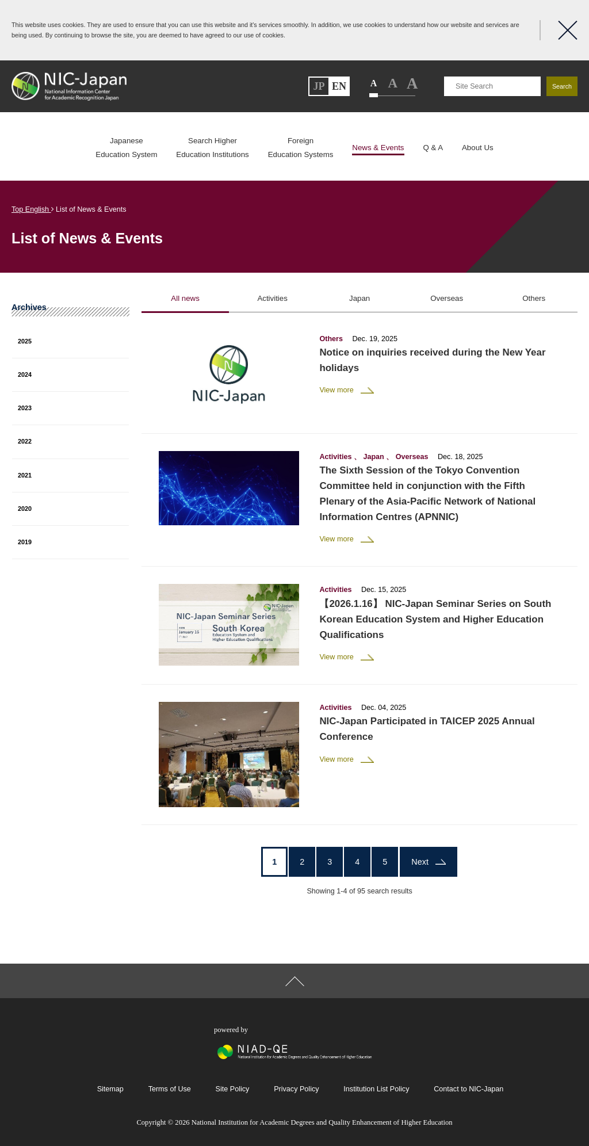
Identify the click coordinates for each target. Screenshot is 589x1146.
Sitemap (110, 1089)
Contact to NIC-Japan (468, 1089)
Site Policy (233, 1089)
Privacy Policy (296, 1089)
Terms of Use (169, 1089)
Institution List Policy (376, 1089)
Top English (33, 209)
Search (562, 86)
